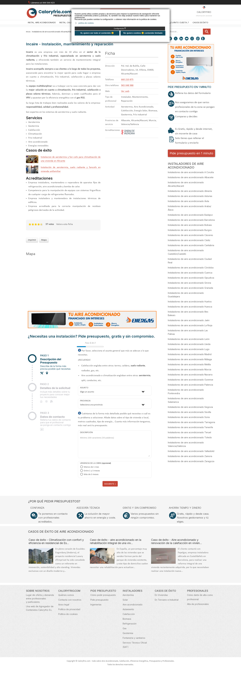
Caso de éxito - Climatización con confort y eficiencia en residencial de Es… (56, 541)
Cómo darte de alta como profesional (200, 597)
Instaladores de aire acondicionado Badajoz (190, 215)
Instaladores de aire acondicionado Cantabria (191, 245)
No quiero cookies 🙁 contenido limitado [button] (142, 33)
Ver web (125, 91)
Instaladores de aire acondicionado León (188, 339)
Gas (124, 628)
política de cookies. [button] (86, 23)
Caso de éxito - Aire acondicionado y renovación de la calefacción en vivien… (176, 541)
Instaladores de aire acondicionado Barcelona (191, 220)
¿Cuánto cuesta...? (179, 22)
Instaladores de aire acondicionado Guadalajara (186, 295)
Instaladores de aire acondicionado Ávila (188, 201)
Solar (125, 599)
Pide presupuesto (99, 599)
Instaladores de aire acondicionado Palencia (190, 384)
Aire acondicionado (132, 604)
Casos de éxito (200, 22)
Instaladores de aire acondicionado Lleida (189, 344)
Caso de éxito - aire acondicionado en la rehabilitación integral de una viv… (115, 541)
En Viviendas (161, 595)
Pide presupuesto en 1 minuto (191, 153)
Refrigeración (129, 623)
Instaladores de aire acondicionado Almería (190, 191)
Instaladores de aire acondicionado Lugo (188, 349)
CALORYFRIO (204, 10)
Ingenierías (95, 604)
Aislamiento (128, 609)
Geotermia (128, 633)
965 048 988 (127, 85)
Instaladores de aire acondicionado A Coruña (191, 172)
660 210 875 (127, 79)
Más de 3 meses (91, 474)
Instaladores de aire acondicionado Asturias (190, 196)
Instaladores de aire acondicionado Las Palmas (188, 332)
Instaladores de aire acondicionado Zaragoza (191, 461)
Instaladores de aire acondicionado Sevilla (189, 412)
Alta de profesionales (198, 604)
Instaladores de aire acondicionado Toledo (190, 437)
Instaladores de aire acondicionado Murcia (189, 369)
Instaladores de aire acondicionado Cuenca (190, 272)
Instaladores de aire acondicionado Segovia (190, 407)
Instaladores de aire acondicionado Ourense (190, 379)
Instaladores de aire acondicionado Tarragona (191, 422)
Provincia (85, 401)
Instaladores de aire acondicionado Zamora (190, 456)
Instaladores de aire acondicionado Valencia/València (186, 444)
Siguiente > (110, 484)
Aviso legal (63, 604)
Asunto (84, 387)
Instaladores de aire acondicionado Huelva (189, 301)
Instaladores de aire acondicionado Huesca (190, 306)
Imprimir (32, 240)
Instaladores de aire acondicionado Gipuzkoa (191, 277)
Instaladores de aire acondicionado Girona (189, 282)
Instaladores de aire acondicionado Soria (189, 417)
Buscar (207, 32)
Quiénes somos (66, 595)
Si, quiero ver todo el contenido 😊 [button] (97, 33)
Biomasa (127, 619)
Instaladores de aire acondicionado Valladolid (191, 451)
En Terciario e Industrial (166, 599)
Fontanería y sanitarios (134, 638)
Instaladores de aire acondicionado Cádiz (189, 240)
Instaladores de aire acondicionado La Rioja (190, 325)
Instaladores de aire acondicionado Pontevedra (186, 391)
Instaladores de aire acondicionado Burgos (190, 230)
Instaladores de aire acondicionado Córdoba (190, 267)
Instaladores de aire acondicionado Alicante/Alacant (53, 32)
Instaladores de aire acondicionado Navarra (190, 374)
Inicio (28, 32)
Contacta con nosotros (69, 599)
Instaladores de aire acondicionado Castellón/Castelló (186, 252)
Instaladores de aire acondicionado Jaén (188, 320)
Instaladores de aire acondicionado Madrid (189, 354)
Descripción (86, 432)
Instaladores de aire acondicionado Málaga (190, 359)
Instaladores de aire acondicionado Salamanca (186, 400)
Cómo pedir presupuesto (103, 595)
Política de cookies (68, 614)
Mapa (44, 240)
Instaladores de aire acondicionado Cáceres (190, 235)
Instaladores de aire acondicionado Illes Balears (188, 313)
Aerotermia (128, 595)
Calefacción (129, 614)
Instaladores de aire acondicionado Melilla (189, 364)
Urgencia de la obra (90, 463)
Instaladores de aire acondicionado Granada (190, 288)
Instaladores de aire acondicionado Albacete (190, 177)
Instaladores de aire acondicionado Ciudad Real (190, 261)
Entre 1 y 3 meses (92, 471)
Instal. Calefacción (69, 22)
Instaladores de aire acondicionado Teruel (189, 432)
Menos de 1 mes (91, 467)
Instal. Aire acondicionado (42, 22)
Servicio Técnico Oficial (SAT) (135, 644)
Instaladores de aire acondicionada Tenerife (190, 427)
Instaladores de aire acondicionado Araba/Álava (189, 208)
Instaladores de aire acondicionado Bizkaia (190, 225)
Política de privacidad (69, 609)
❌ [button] (167, 11)
